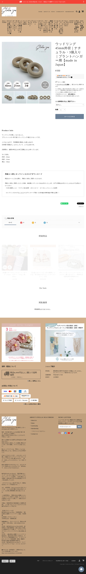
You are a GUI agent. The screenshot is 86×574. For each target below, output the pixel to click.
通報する (81, 206)
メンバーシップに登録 (63, 84)
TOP (38, 560)
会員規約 (73, 560)
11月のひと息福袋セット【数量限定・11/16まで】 (76, 26)
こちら (21, 192)
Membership (69, 11)
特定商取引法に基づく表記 (62, 560)
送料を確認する (71, 94)
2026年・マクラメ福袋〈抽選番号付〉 (81, 25)
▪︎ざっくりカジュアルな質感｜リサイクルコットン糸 (19, 26)
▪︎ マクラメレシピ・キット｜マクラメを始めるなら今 (45, 26)
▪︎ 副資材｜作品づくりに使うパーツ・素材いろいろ (51, 26)
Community (60, 11)
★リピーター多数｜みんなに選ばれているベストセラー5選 (9, 27)
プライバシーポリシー (47, 560)
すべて (10, 222)
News (53, 11)
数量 (56, 109)
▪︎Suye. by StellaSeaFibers (66, 23)
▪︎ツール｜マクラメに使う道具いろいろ (55, 25)
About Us (46, 11)
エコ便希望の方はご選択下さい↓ (65, 101)
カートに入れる (69, 116)
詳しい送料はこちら (35, 381)
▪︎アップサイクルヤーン (30, 23)
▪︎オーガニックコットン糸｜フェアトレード (14, 25)
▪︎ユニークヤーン (35, 22)
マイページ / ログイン (38, 431)
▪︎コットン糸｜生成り (25, 22)
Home (40, 11)
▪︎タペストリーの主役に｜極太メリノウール (40, 25)
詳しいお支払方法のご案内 (33, 404)
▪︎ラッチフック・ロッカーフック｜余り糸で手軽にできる (61, 27)
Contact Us (34, 434)
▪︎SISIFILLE (71, 21)
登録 (79, 426)
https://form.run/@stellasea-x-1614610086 (12, 553)
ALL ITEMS (4, 21)
